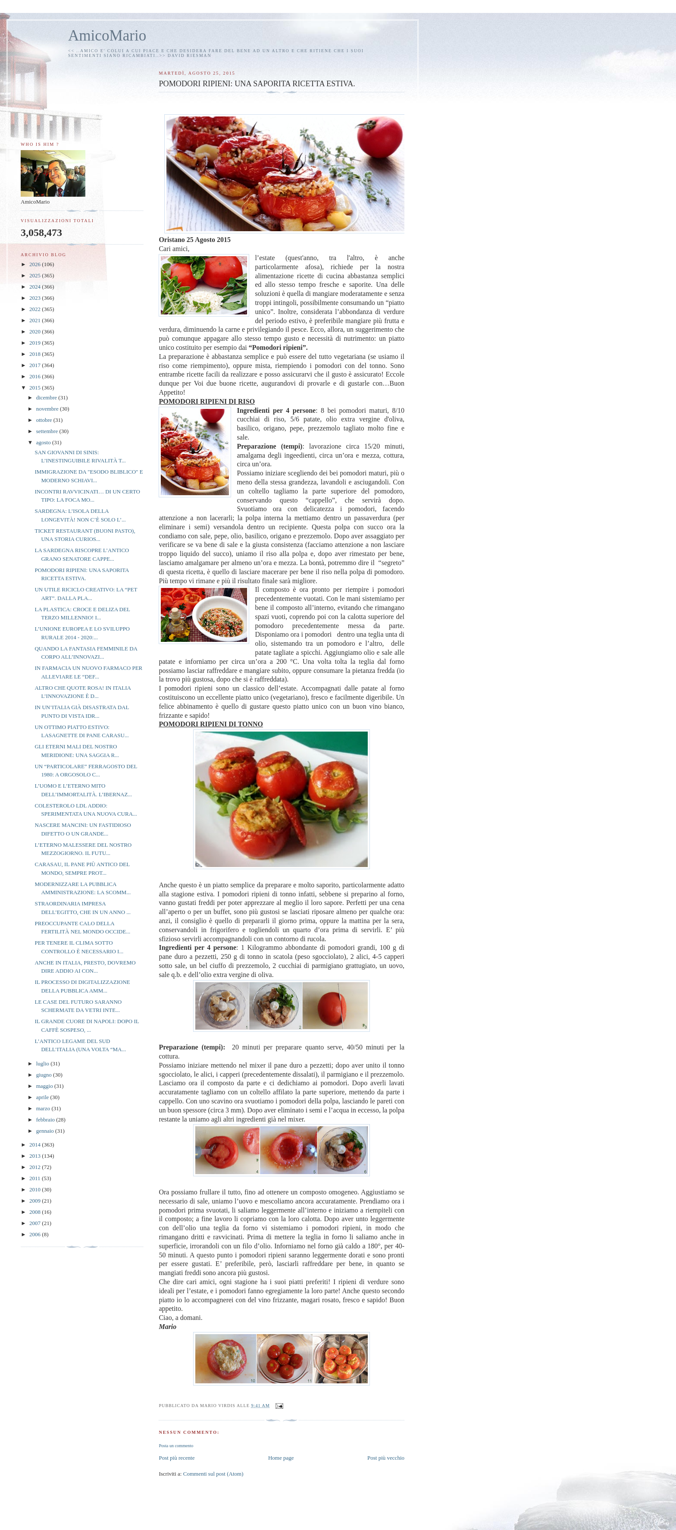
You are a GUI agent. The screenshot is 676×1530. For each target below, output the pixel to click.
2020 (35, 331)
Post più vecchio (385, 1458)
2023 (35, 298)
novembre (48, 408)
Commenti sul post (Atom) (213, 1473)
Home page (281, 1458)
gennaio (45, 1131)
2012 (35, 1167)
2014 (35, 1144)
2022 (35, 309)
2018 (35, 354)
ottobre (44, 420)
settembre (47, 431)
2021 (35, 320)
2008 (35, 1212)
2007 (35, 1223)
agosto (44, 442)
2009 (35, 1200)
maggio (45, 1086)
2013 (35, 1156)
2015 (35, 387)
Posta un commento (176, 1445)
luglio (43, 1063)
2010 (35, 1189)
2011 (35, 1178)
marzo (44, 1108)
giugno (44, 1074)
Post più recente (176, 1458)
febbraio (46, 1119)
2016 (35, 376)
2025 (35, 275)
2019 (35, 342)
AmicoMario (107, 35)
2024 (35, 286)
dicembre (47, 397)
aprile (43, 1097)
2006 (35, 1234)
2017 (35, 365)
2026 (35, 264)
